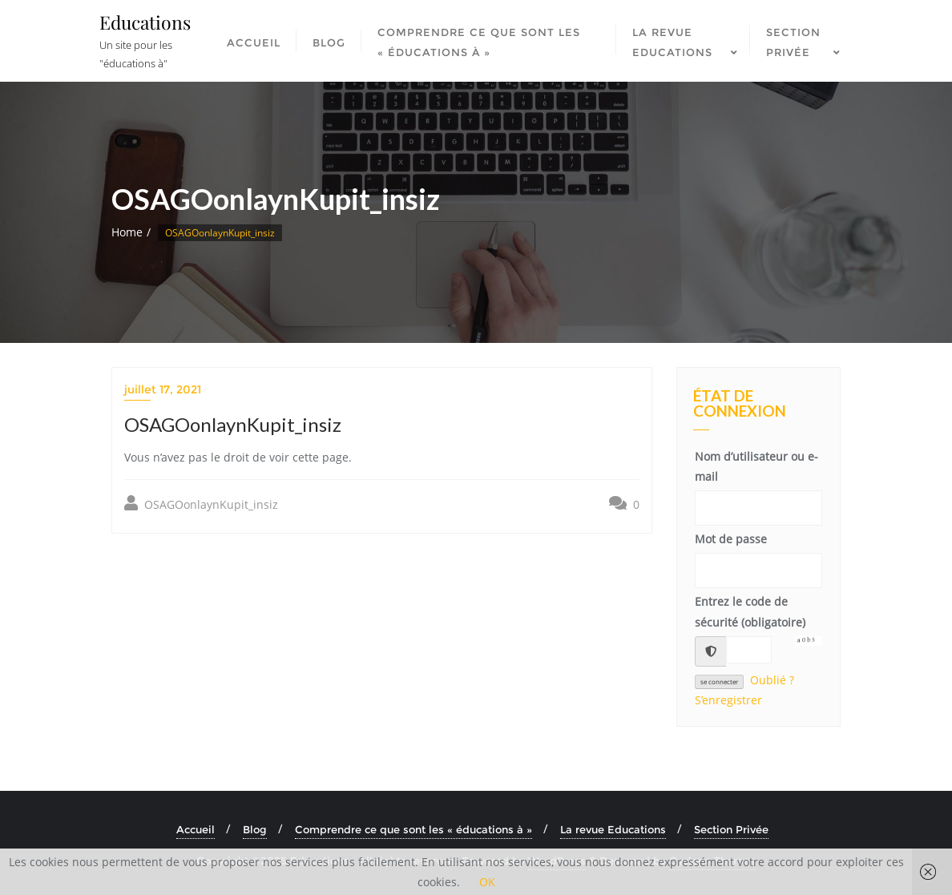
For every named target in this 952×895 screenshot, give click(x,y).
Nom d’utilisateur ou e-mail (756, 466)
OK (487, 881)
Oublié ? (772, 679)
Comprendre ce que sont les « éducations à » (413, 829)
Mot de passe (731, 538)
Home (127, 232)
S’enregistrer (728, 700)
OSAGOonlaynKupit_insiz (201, 503)
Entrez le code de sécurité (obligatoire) (750, 611)
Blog (255, 829)
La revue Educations (613, 829)
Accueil (195, 829)
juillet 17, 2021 (162, 389)
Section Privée (731, 829)
